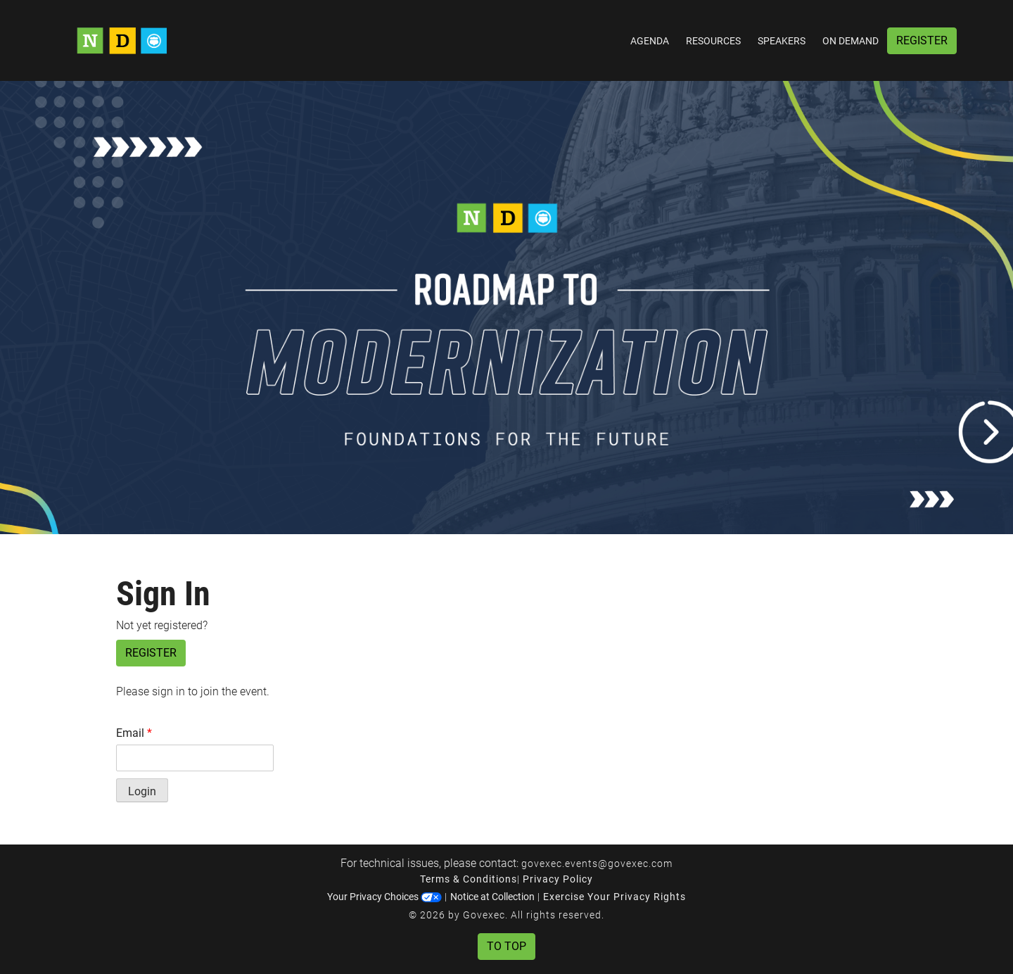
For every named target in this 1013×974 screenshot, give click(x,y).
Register (922, 40)
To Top (506, 946)
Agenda (649, 40)
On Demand (850, 40)
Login (142, 791)
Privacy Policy (558, 879)
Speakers (781, 40)
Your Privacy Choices (384, 896)
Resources (713, 40)
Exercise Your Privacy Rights (614, 896)
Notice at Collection (492, 896)
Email (134, 733)
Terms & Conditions (468, 879)
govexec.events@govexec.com (597, 863)
